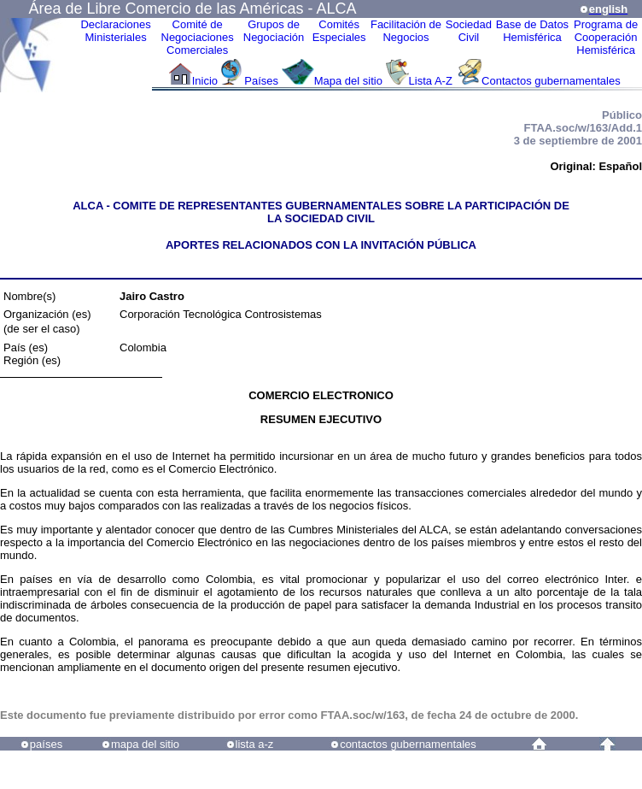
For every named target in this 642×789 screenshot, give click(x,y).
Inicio (205, 80)
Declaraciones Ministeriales (115, 31)
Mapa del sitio (348, 80)
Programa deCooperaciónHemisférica (606, 37)
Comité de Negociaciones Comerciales (197, 37)
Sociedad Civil (469, 31)
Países (261, 80)
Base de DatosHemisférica (532, 31)
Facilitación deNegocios (406, 31)
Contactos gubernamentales (551, 80)
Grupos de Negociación (274, 31)
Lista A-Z (432, 80)
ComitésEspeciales (339, 31)
